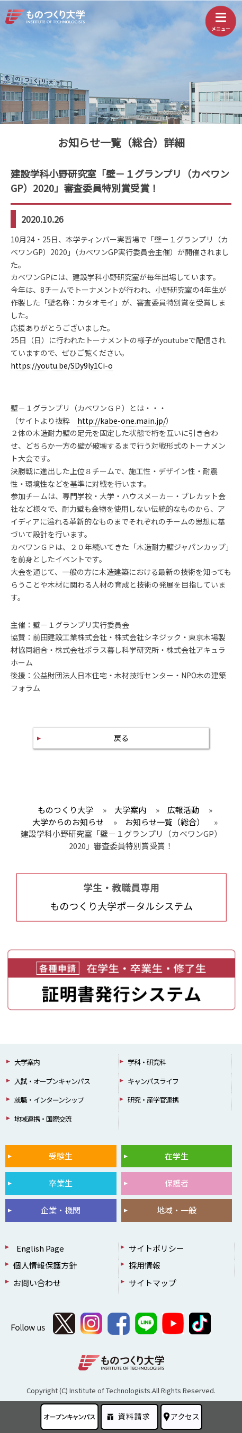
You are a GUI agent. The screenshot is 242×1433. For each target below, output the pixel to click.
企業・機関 (60, 1210)
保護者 (177, 1183)
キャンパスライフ (153, 1081)
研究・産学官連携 (153, 1100)
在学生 (177, 1155)
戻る (121, 737)
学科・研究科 (147, 1062)
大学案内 (27, 1062)
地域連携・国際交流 (42, 1119)
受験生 (61, 1155)
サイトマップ (152, 1282)
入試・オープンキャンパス (52, 1081)
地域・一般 (176, 1210)
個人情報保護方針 (45, 1265)
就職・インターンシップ (49, 1100)
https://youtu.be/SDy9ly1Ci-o (62, 365)
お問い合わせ (37, 1282)
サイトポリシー (156, 1248)
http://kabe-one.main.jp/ (121, 420)
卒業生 (61, 1183)
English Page (38, 1248)
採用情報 (144, 1265)
